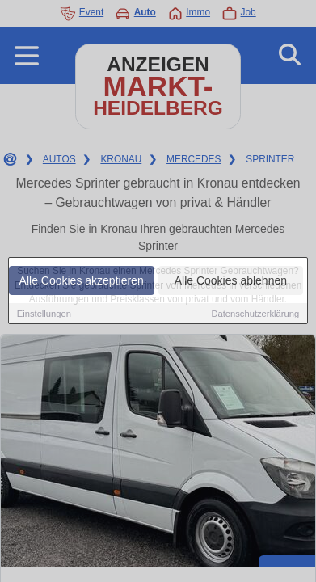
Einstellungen (44, 313)
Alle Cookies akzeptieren (81, 280)
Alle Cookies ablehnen (231, 280)
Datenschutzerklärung (255, 313)
